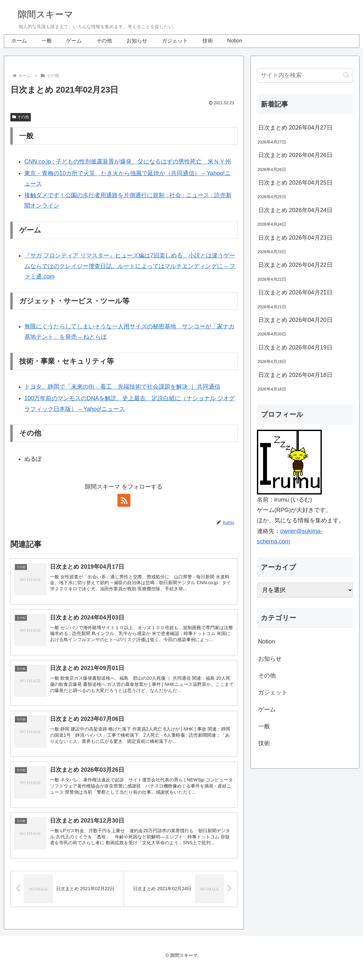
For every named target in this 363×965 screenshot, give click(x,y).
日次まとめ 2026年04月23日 (295, 237)
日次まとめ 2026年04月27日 (295, 127)
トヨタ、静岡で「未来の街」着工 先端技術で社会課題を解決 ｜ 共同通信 (122, 386)
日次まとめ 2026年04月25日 (295, 182)
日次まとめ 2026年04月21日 (295, 292)
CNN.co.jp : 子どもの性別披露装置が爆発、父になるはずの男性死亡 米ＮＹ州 (127, 161)
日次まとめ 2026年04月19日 (295, 347)
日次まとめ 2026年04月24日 (295, 210)
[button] (346, 75)
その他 (20, 117)
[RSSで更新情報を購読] (123, 500)
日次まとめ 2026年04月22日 (295, 265)
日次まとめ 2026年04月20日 (295, 320)
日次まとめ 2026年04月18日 (295, 375)
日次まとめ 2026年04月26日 (295, 155)
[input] (305, 75)
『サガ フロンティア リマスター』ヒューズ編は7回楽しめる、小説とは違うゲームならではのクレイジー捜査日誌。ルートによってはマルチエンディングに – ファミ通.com (129, 266)
